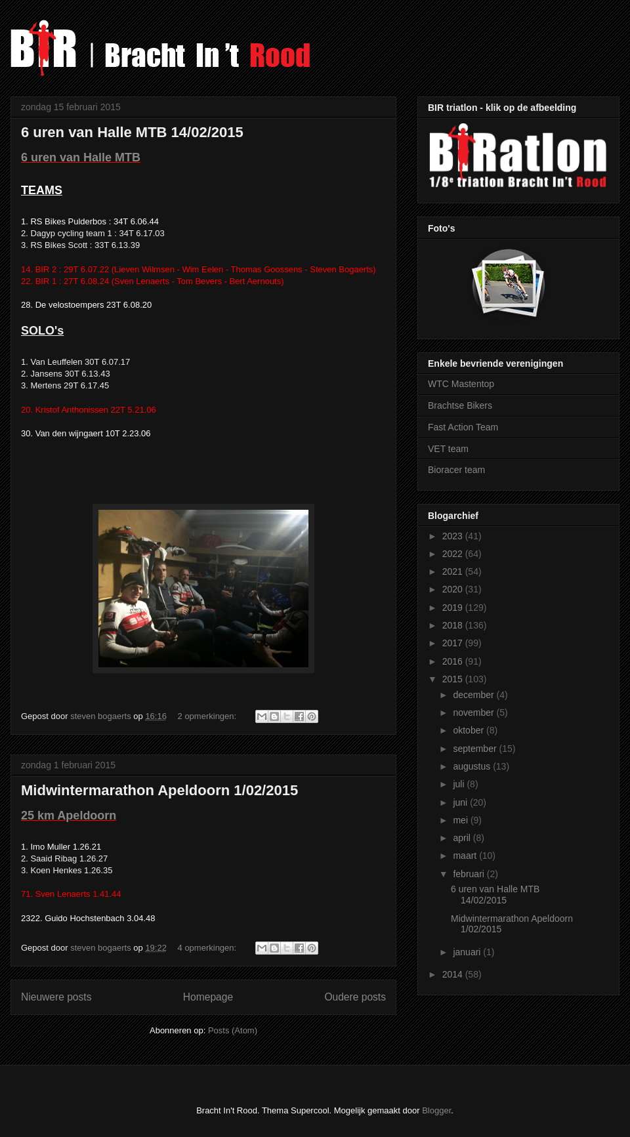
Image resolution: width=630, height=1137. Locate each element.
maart (466, 855)
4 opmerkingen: (208, 948)
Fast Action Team (463, 427)
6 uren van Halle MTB (80, 157)
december (474, 695)
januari (468, 952)
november (474, 712)
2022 (453, 553)
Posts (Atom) (232, 1030)
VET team (448, 449)
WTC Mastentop (461, 384)
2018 (453, 625)
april (462, 838)
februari (469, 874)
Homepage (208, 997)
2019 (453, 607)
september (476, 748)
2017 (453, 643)
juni (461, 802)
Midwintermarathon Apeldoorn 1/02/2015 (159, 790)
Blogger (436, 1110)
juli (460, 784)
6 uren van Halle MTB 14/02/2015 (132, 132)
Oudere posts (355, 997)
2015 (453, 679)
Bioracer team (456, 470)
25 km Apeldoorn (68, 815)
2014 (453, 974)
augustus (473, 766)
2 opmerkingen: (208, 716)
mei (461, 820)
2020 (453, 589)
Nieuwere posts (56, 997)
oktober (469, 730)
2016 (453, 661)
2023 (453, 536)
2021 (453, 571)
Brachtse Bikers (460, 405)
